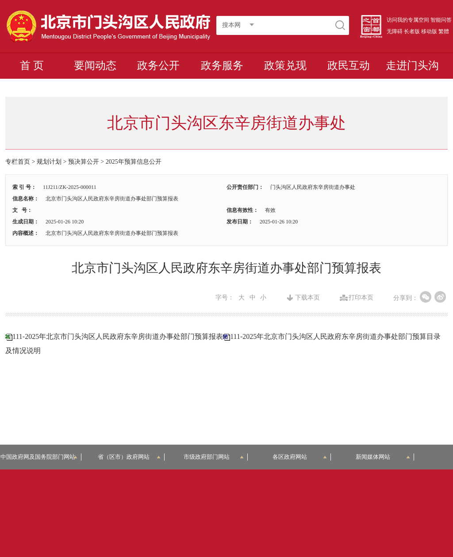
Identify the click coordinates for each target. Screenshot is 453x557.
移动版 (429, 31)
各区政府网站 (300, 456)
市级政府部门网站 (214, 456)
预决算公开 (83, 161)
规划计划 (49, 161)
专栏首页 (17, 161)
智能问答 (441, 20)
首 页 (32, 65)
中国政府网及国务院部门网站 (40, 456)
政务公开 (158, 65)
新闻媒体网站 (383, 456)
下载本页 (307, 298)
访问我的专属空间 (408, 20)
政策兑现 (285, 65)
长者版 (412, 31)
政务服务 (222, 65)
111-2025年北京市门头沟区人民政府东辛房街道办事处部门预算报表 (117, 336)
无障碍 (395, 31)
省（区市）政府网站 (129, 456)
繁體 (443, 31)
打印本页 (361, 298)
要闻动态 (95, 65)
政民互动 (348, 65)
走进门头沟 (412, 65)
